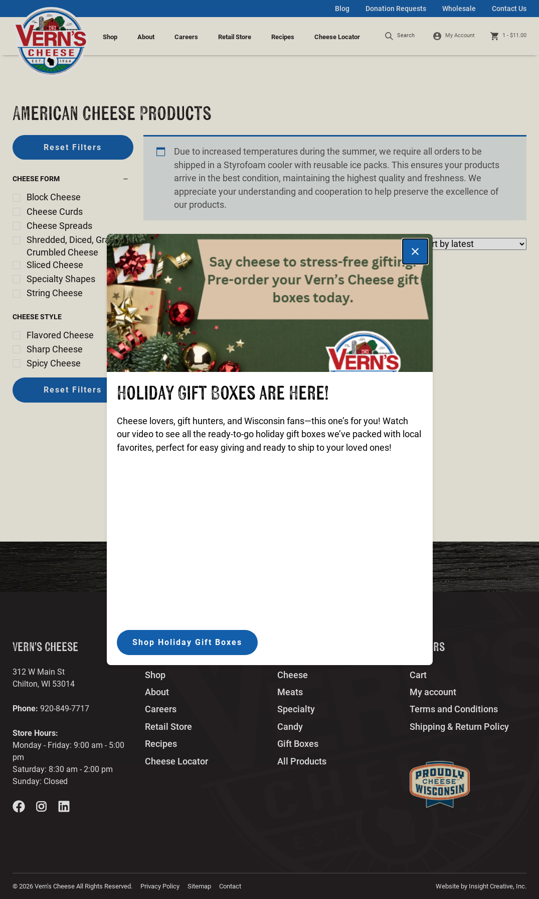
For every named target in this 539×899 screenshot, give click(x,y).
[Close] (415, 251)
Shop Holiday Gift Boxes (187, 642)
